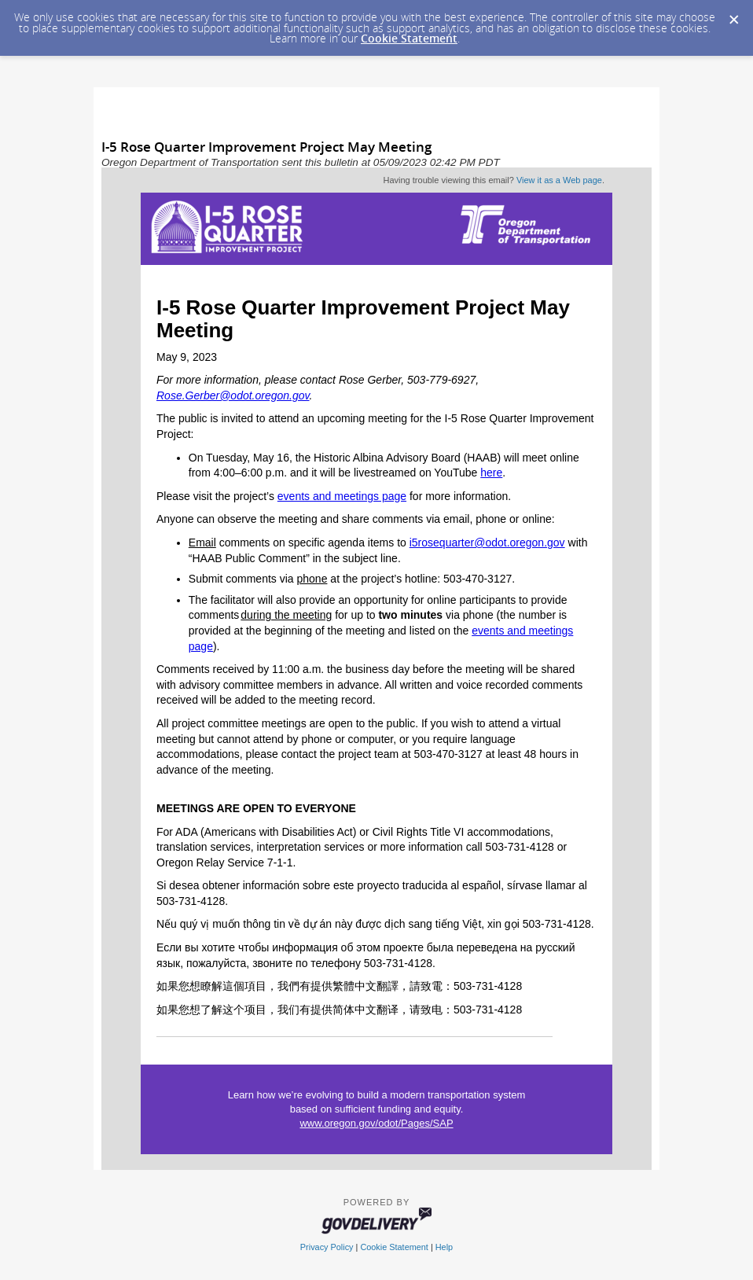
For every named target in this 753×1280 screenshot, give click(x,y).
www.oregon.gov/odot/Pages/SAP (376, 1123)
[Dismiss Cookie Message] (733, 15)
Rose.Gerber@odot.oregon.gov (233, 395)
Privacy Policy (327, 1247)
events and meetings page (341, 496)
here (491, 472)
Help (444, 1247)
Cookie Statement (409, 38)
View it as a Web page (559, 180)
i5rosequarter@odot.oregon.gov (487, 542)
